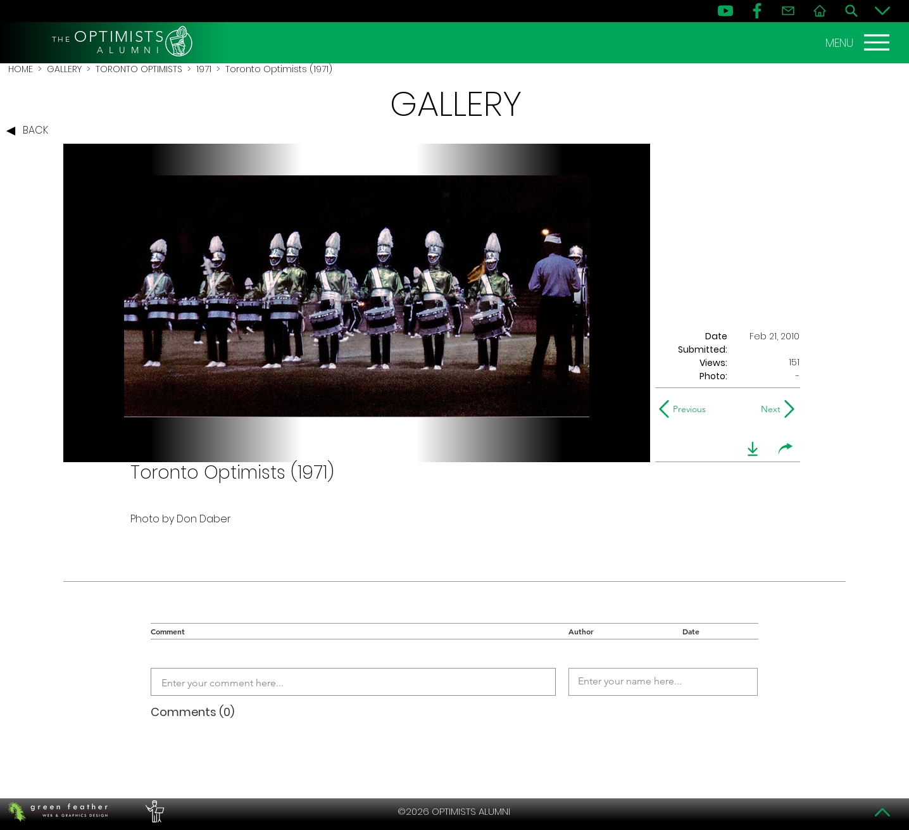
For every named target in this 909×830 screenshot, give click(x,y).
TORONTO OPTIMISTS (139, 69)
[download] (752, 449)
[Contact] (788, 11)
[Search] (851, 11)
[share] (785, 449)
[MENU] (859, 42)
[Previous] (685, 409)
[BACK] (30, 131)
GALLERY (64, 69)
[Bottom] (882, 11)
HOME (20, 69)
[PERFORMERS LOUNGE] (153, 811)
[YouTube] (725, 11)
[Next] (768, 409)
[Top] (882, 812)
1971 (203, 69)
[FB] (757, 11)
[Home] (820, 11)
